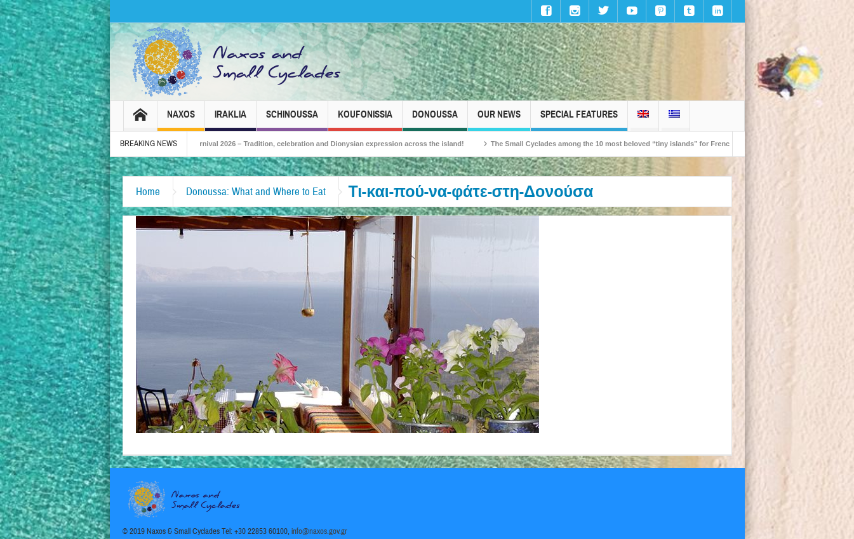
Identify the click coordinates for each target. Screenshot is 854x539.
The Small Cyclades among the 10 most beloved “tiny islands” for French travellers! (638, 143)
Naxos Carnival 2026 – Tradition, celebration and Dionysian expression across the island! (324, 143)
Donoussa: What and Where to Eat (256, 191)
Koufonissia (365, 120)
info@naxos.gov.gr (319, 531)
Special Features (579, 120)
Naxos (180, 120)
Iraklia (230, 120)
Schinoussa (292, 120)
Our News (499, 120)
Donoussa (435, 120)
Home (148, 191)
